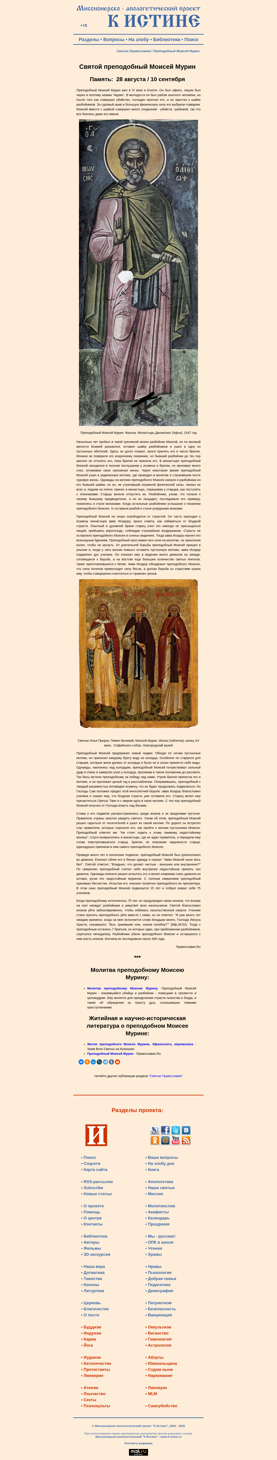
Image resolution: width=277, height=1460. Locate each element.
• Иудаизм (91, 1357)
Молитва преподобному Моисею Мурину (122, 988)
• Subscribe (92, 1187)
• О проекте (92, 1206)
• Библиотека (94, 1236)
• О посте (90, 1315)
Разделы (89, 39)
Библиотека (166, 39)
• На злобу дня (159, 1163)
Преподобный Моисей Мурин (110, 1053)
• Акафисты (157, 1212)
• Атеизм (89, 1387)
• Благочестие (95, 1309)
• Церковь (91, 1303)
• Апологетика (159, 1181)
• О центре (91, 1218)
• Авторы (90, 1242)
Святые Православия (134, 51)
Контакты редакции (138, 1443)
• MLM (151, 1393)
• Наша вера (93, 1266)
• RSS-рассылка (97, 1181)
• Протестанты (95, 1369)
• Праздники (157, 1224)
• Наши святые (160, 1187)
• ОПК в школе (159, 1242)
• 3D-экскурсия (95, 1254)
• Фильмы (91, 1248)
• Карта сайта (94, 1169)
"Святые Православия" (166, 1076)
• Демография (159, 1290)
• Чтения (153, 1248)
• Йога (87, 1345)
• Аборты (154, 1357)
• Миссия (154, 1193)
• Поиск (88, 1157)
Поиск (191, 39)
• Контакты (92, 1224)
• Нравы (153, 1266)
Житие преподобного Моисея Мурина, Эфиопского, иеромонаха (140, 1044)
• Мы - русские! (160, 1236)
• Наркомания (158, 1375)
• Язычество (93, 1393)
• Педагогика (158, 1284)
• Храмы (153, 1254)
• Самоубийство (161, 1406)
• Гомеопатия (158, 1339)
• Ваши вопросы (161, 1157)
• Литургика (92, 1290)
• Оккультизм (158, 1327)
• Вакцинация (158, 1315)
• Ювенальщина (161, 1363)
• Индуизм (91, 1333)
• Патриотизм (158, 1303)
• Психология (158, 1272)
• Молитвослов (160, 1206)
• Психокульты (95, 1406)
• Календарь (157, 1218)
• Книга (152, 1169)
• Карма (88, 1339)
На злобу (139, 39)
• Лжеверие (92, 1375)
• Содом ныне (159, 1369)
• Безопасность (160, 1309)
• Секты (88, 1399)
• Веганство (157, 1333)
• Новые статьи (96, 1193)
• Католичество (96, 1363)
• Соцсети (90, 1163)
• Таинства (91, 1278)
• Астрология (158, 1345)
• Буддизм (91, 1327)
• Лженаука (156, 1387)
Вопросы (113, 39)
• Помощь (90, 1212)
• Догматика (93, 1272)
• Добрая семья (160, 1278)
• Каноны (90, 1284)
